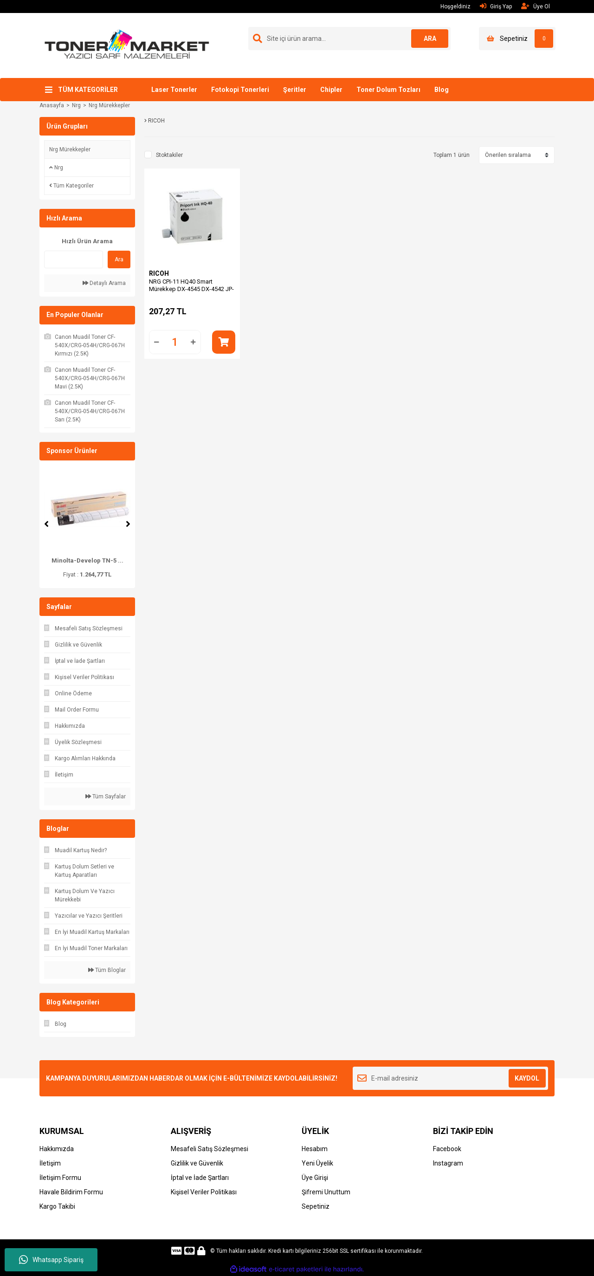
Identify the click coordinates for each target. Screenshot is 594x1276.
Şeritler (294, 89)
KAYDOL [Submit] (527, 1078)
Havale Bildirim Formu (71, 1192)
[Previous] (46, 524)
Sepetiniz (315, 1206)
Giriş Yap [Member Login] (496, 6)
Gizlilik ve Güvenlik (197, 1163)
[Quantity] (174, 342)
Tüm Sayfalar (105, 796)
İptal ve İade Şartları (200, 1177)
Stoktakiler (169, 155)
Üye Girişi (315, 1177)
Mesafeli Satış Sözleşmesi (209, 1149)
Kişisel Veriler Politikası (204, 1192)
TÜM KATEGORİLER (88, 89)
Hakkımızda (56, 1149)
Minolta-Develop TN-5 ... (87, 560)
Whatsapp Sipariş (51, 1260)
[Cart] (517, 38)
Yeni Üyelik (317, 1163)
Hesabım (315, 1149)
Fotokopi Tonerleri (240, 89)
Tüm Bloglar (107, 970)
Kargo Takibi (57, 1206)
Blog (441, 89)
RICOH (159, 273)
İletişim (50, 1163)
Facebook (447, 1149)
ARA (430, 38)
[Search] (349, 38)
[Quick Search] (73, 259)
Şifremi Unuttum (326, 1192)
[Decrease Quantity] (156, 342)
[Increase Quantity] (193, 342)
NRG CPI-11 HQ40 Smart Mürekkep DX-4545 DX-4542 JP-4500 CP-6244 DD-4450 (191, 289)
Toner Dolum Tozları (388, 89)
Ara (119, 259)
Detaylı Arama (104, 283)
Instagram (448, 1163)
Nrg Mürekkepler (109, 105)
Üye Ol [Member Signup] (535, 6)
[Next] (128, 524)
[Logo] (127, 45)
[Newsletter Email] (450, 1078)
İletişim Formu (60, 1177)
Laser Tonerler (174, 89)
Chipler (331, 89)
